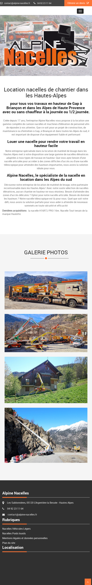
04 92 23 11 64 (44, 3)
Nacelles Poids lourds (14, 533)
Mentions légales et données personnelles (25, 538)
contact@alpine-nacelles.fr (17, 3)
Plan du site (8, 543)
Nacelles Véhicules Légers (16, 528)
